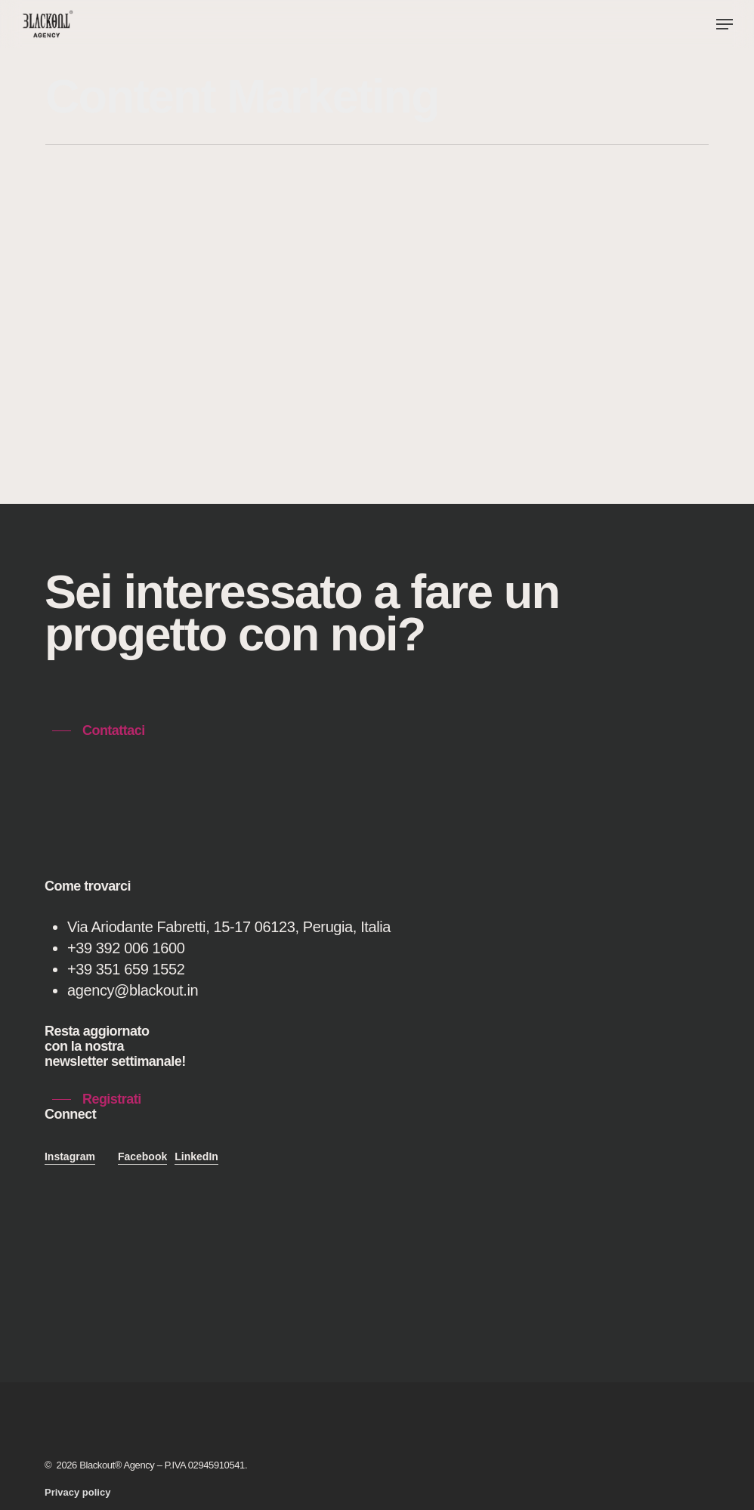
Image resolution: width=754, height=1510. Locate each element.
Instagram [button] (70, 1156)
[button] (724, 24)
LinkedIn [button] (196, 1156)
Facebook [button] (142, 1156)
